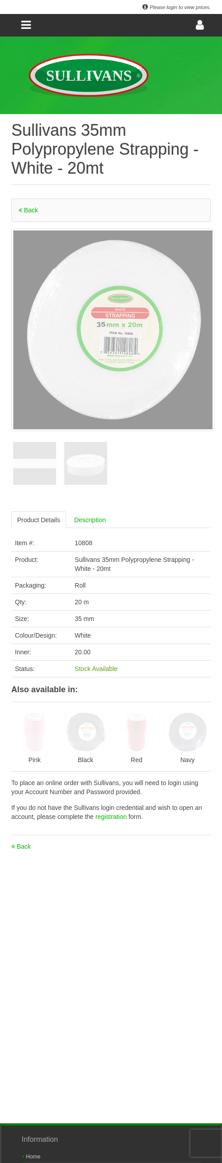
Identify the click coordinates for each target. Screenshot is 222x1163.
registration (111, 816)
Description (90, 520)
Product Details (38, 520)
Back (28, 210)
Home (31, 1157)
